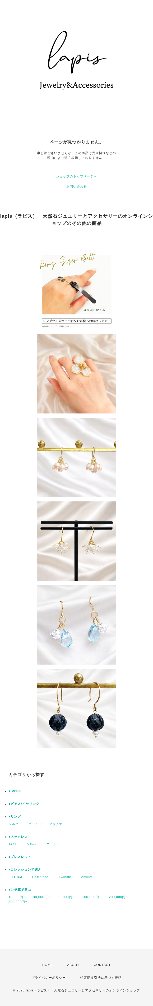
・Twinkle (63, 877)
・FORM (15, 877)
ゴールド (35, 824)
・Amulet (85, 877)
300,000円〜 (18, 902)
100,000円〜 (92, 897)
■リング (14, 816)
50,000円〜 (67, 897)
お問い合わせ (76, 186)
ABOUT (73, 965)
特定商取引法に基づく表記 (101, 978)
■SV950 (14, 791)
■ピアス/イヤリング (23, 804)
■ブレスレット (19, 857)
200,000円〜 (119, 897)
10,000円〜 (17, 897)
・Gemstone (39, 877)
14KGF (14, 844)
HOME (47, 965)
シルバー (15, 824)
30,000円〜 (42, 897)
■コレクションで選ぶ (24, 869)
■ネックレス (18, 837)
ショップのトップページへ (76, 176)
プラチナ (56, 824)
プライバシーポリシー (48, 978)
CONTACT (102, 965)
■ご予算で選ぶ (19, 890)
